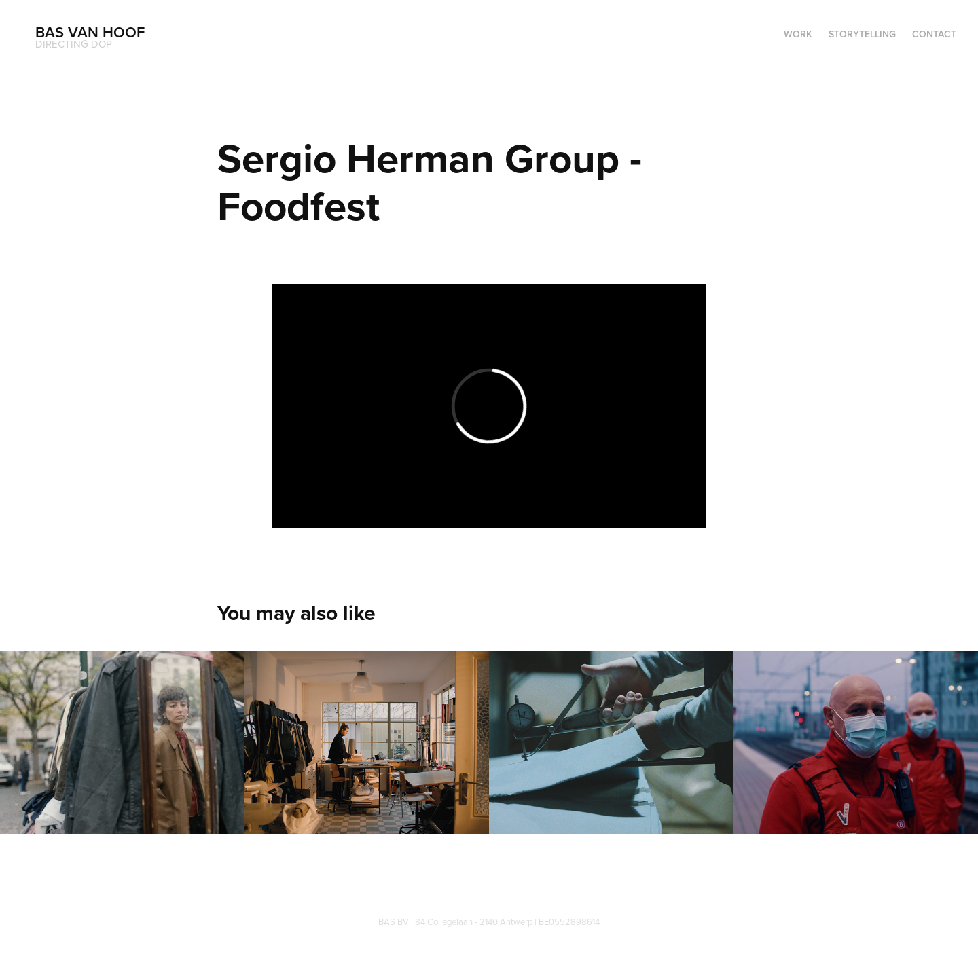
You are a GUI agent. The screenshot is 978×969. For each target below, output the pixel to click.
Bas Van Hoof (90, 32)
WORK (798, 34)
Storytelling (862, 34)
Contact (934, 34)
